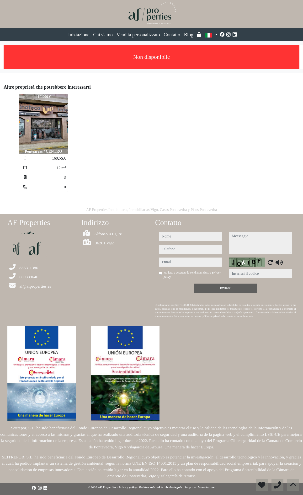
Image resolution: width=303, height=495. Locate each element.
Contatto (172, 34)
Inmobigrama (207, 487)
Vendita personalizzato (138, 34)
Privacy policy (128, 487)
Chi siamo (103, 34)
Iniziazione (79, 34)
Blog (188, 34)
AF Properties (107, 487)
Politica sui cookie (151, 487)
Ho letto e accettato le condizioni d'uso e (192, 275)
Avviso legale (174, 487)
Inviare (225, 288)
